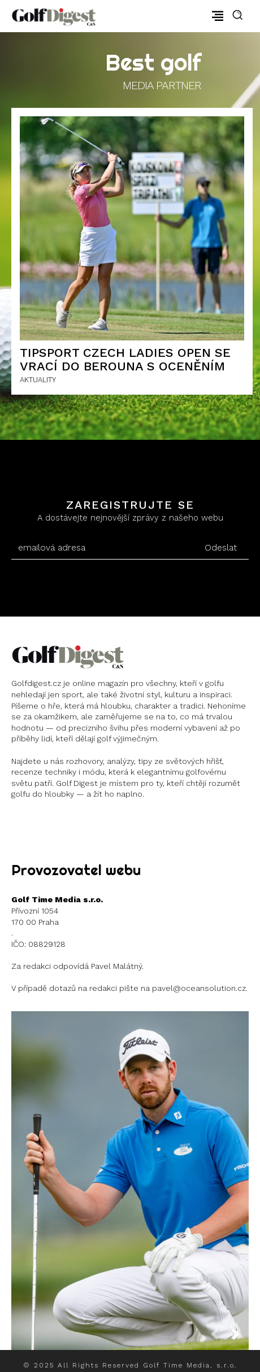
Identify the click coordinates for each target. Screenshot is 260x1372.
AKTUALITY (38, 379)
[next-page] (240, 1337)
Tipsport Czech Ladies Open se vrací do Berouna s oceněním (125, 359)
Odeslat (221, 547)
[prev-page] (219, 1337)
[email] (101, 548)
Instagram (52, 822)
